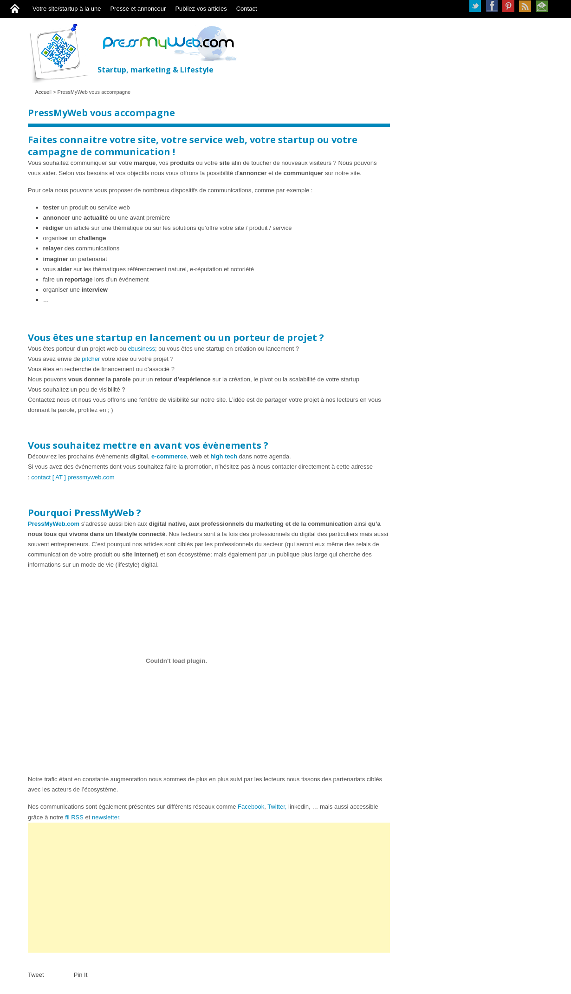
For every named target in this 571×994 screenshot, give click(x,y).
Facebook (492, 6)
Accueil (43, 92)
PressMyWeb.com (53, 523)
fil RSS (74, 817)
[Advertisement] (209, 888)
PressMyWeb (62, 53)
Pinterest (508, 6)
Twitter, (276, 806)
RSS (525, 6)
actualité (97, 217)
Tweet (36, 974)
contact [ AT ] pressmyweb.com (72, 477)
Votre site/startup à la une (66, 8)
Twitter (475, 6)
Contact (246, 8)
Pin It (81, 974)
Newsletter (542, 6)
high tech (223, 456)
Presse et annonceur (138, 8)
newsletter (105, 817)
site (240, 227)
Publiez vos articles (201, 8)
